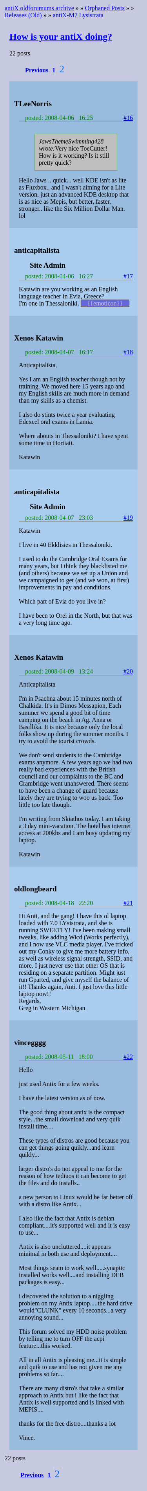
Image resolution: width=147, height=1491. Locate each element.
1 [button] (53, 70)
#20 (128, 671)
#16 (128, 117)
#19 (128, 517)
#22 (128, 1056)
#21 (128, 903)
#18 (128, 352)
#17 (128, 276)
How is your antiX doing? (60, 36)
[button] (38, 70)
